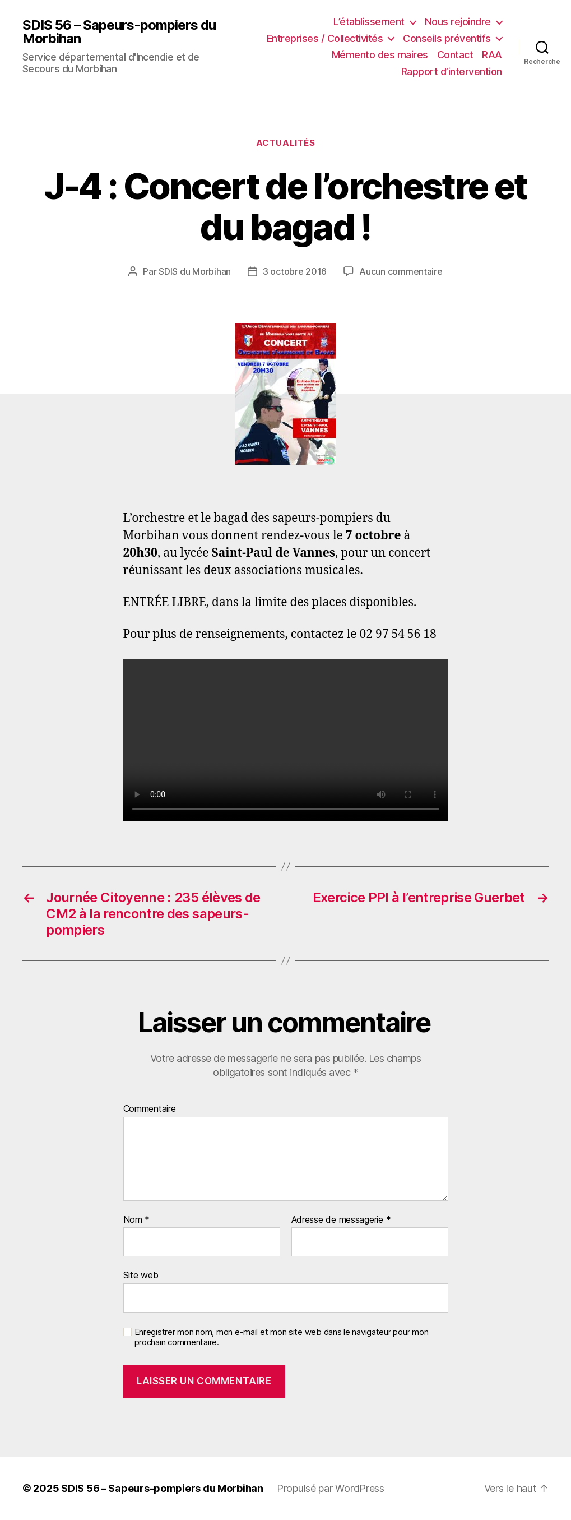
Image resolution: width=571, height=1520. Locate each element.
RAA (492, 55)
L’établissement (369, 21)
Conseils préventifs (447, 38)
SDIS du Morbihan (195, 271)
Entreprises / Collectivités (325, 38)
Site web (141, 1275)
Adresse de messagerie (341, 1220)
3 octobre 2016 (295, 271)
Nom (136, 1220)
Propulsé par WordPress (330, 1488)
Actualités (285, 143)
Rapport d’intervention (451, 71)
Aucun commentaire (400, 271)
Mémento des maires (380, 55)
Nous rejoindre (458, 21)
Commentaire (149, 1109)
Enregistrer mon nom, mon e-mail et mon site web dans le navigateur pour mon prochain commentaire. (281, 1337)
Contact (455, 55)
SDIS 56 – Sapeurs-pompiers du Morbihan (119, 32)
